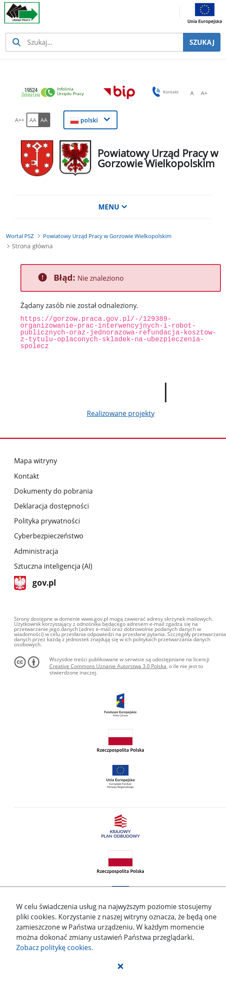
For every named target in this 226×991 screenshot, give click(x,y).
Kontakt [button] (164, 92)
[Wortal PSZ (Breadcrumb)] (20, 236)
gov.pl (35, 583)
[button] (120, 966)
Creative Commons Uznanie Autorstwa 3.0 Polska (107, 666)
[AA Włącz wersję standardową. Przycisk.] (32, 120)
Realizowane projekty (120, 413)
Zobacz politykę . (54, 947)
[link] (55, 92)
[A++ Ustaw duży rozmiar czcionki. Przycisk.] (19, 120)
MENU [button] (112, 207)
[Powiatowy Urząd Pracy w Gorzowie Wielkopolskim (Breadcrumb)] (107, 236)
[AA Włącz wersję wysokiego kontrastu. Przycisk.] (44, 120)
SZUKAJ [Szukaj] (202, 42)
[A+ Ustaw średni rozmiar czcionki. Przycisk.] (204, 93)
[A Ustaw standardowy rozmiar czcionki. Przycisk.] (192, 93)
